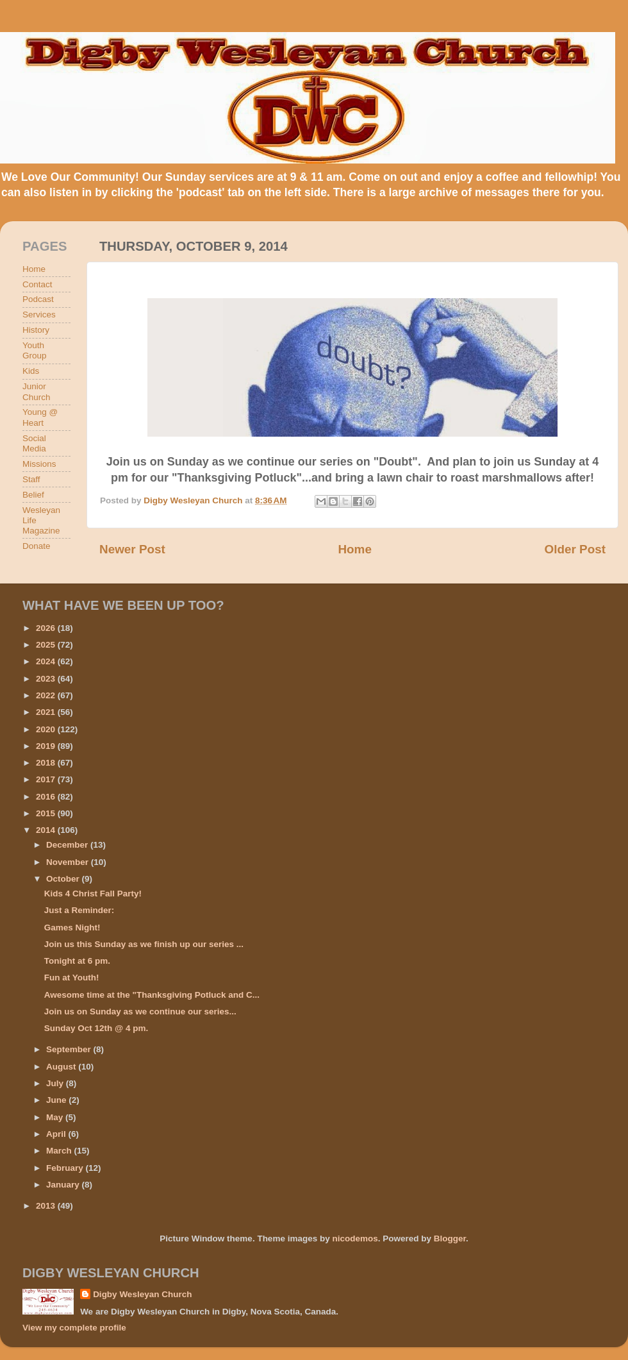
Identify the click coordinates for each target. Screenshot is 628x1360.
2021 (47, 712)
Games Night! (72, 927)
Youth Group (34, 350)
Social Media (34, 443)
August (62, 1066)
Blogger (450, 1238)
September (70, 1049)
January (64, 1184)
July (56, 1083)
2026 (47, 628)
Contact (37, 284)
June (57, 1100)
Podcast (38, 299)
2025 (47, 645)
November (68, 862)
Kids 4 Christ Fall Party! (93, 893)
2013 (47, 1206)
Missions (39, 464)
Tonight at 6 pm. (77, 961)
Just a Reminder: (79, 910)
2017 (47, 779)
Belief (33, 495)
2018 (47, 763)
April (57, 1134)
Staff (31, 479)
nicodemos (354, 1238)
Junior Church (36, 391)
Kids (30, 371)
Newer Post (132, 549)
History (35, 330)
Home (354, 549)
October (64, 879)
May (55, 1117)
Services (39, 314)
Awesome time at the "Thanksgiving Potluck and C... (152, 995)
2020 (47, 729)
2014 (47, 830)
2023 (47, 679)
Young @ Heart (40, 417)
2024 (47, 661)
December (68, 845)
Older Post (575, 549)
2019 (47, 746)
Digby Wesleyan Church (142, 1294)
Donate (36, 546)
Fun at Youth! (71, 977)
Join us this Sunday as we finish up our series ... (144, 944)
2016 (47, 797)
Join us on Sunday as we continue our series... (140, 1011)
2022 (47, 695)
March (60, 1150)
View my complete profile (74, 1327)
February (66, 1168)
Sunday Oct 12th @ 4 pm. (96, 1028)
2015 (47, 813)
